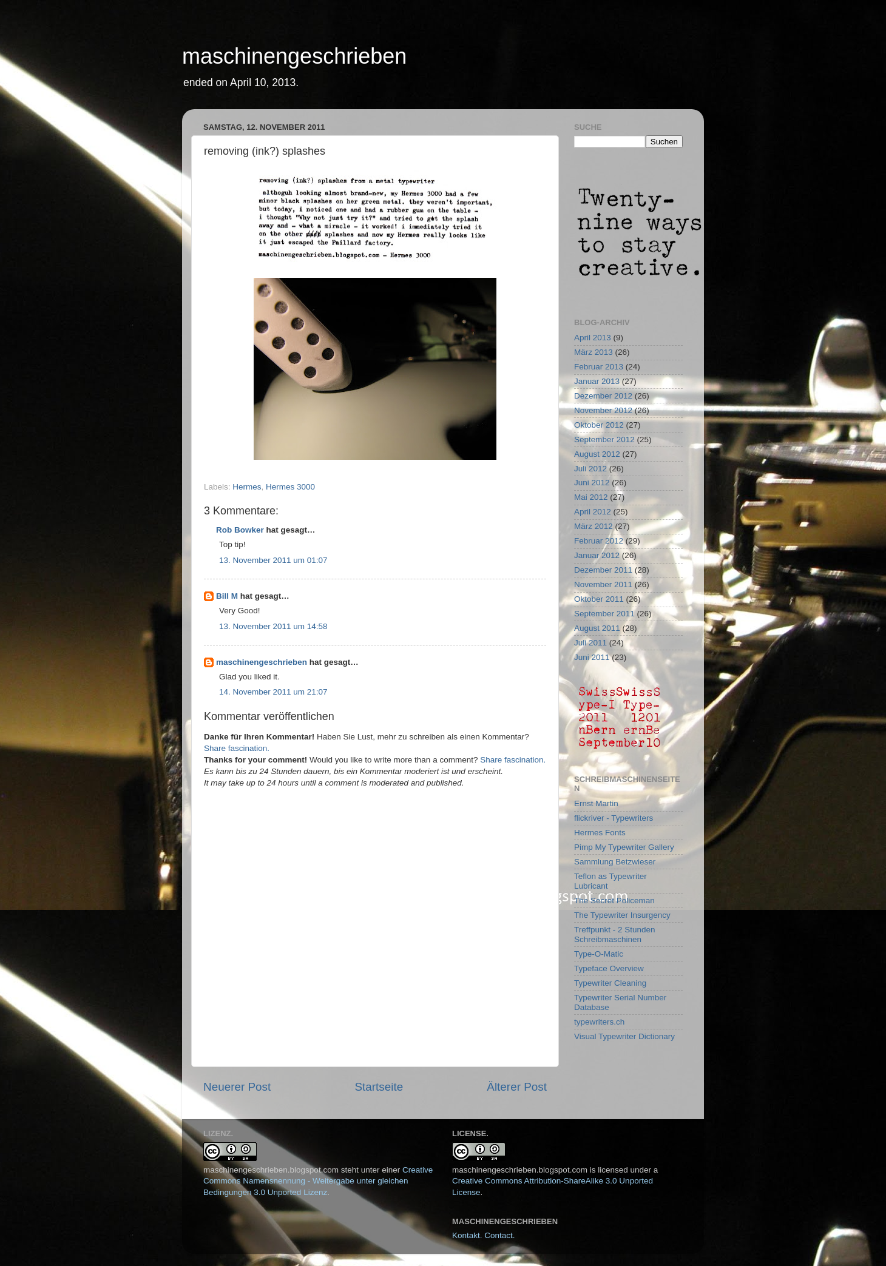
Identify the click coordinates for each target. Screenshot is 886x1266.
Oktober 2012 (599, 424)
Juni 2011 (592, 657)
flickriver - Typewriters (613, 818)
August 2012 (597, 454)
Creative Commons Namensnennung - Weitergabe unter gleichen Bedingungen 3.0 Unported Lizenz (318, 1181)
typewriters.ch (599, 1021)
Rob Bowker (240, 529)
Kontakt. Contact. (483, 1235)
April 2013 (592, 337)
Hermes (246, 486)
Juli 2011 (590, 642)
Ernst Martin (596, 803)
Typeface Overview (609, 968)
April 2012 (592, 511)
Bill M (227, 596)
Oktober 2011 (599, 599)
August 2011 (597, 628)
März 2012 (593, 526)
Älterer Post (517, 1086)
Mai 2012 (591, 497)
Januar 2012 (597, 555)
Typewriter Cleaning (610, 983)
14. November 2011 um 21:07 (273, 691)
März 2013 (593, 352)
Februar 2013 (598, 366)
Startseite (378, 1086)
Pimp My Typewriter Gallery (624, 847)
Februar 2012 (598, 540)
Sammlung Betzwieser (614, 861)
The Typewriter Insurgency (622, 915)
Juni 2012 (592, 482)
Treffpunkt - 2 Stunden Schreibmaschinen (614, 934)
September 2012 (604, 439)
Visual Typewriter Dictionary (624, 1036)
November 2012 (603, 410)
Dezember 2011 (603, 569)
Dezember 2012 (603, 395)
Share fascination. (236, 748)
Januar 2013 (597, 381)
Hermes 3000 (290, 486)
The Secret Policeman (614, 900)
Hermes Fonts (600, 832)
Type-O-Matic (598, 953)
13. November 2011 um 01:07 (273, 560)
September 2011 (604, 613)
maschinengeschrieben (294, 56)
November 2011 (603, 584)
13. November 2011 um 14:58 (273, 626)
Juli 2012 (590, 468)
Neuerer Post (237, 1086)
